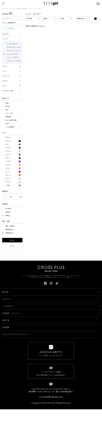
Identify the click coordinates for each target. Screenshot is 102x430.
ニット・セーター (37, 8)
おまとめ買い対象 (11, 120)
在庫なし (8, 215)
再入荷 (7, 106)
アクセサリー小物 (11, 91)
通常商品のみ (9, 229)
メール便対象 (9, 127)
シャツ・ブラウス (12, 57)
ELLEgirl (19, 8)
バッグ (11, 86)
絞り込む (12, 240)
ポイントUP (9, 113)
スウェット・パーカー (14, 61)
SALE (7, 123)
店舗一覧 (5, 320)
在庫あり (8, 212)
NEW (7, 103)
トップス (30, 8)
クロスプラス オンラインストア (8, 8)
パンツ (11, 71)
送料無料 (8, 117)
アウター (11, 81)
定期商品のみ (9, 233)
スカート (11, 66)
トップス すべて (12, 44)
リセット (12, 246)
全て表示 (8, 209)
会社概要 (5, 327)
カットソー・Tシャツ (13, 50)
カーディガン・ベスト (14, 47)
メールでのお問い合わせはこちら (51, 397)
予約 (6, 110)
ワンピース (11, 76)
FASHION (24, 8)
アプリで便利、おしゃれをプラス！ (51, 353)
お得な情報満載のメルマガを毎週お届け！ (51, 373)
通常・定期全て (10, 226)
